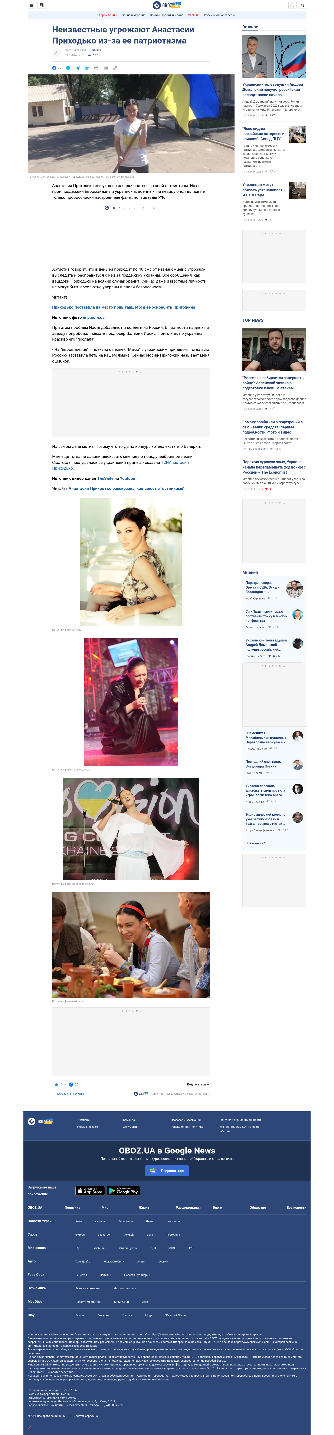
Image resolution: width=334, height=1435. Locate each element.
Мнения (250, 572)
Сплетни (96, 50)
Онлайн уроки (128, 1248)
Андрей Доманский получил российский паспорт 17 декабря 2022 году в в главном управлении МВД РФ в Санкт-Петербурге (272, 105)
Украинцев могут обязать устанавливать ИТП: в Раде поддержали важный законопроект (263, 190)
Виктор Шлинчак (256, 627)
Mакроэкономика (125, 1288)
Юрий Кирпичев (255, 598)
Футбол (80, 1234)
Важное (250, 26)
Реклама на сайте (87, 1126)
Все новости (296, 1208)
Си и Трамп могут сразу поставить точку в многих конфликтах (266, 616)
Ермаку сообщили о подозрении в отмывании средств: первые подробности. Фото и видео (272, 427)
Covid (145, 1301)
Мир (105, 1208)
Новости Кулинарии (137, 1275)
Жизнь (144, 1208)
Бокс (150, 1234)
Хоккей (129, 1234)
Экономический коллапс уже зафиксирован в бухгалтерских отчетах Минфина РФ (265, 819)
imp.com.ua (94, 317)
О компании (83, 1120)
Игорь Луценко (255, 801)
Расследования (188, 1208)
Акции (141, 1261)
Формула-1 (173, 1234)
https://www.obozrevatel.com (168, 1334)
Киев (78, 1221)
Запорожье (125, 1221)
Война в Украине (133, 15)
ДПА (153, 1248)
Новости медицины (88, 1301)
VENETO (193, 15)
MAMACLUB (121, 1301)
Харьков (100, 1221)
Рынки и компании (88, 1288)
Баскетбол (104, 1234)
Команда (129, 1120)
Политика (72, 1208)
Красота (127, 1315)
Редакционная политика (70, 1093)
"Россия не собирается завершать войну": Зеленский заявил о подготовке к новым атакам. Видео (273, 383)
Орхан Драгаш (254, 773)
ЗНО (172, 1248)
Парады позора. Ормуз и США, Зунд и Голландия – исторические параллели (262, 587)
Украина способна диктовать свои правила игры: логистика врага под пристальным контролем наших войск (265, 791)
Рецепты (81, 1275)
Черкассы (173, 1221)
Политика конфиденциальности (240, 1120)
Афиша (80, 1315)
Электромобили (113, 1261)
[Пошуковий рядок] (302, 5)
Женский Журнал (176, 1315)
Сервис (163, 1261)
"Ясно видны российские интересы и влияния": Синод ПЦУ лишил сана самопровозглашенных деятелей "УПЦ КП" (263, 134)
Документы (130, 1126)
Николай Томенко (256, 748)
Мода (148, 1315)
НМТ (191, 1248)
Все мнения (254, 843)
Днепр (150, 1221)
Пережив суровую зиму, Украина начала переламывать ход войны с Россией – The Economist (274, 467)
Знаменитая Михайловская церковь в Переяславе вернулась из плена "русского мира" (266, 738)
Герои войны (108, 15)
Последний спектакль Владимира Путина (263, 764)
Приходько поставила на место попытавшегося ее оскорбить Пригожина (123, 307)
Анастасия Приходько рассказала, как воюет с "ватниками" (126, 488)
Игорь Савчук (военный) (260, 830)
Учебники (100, 1248)
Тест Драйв (82, 1261)
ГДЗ (78, 1248)
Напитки (105, 1275)
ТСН (165, 462)
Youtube (127, 478)
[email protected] (77, 1405)
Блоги (217, 1208)
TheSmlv (105, 478)
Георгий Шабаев (255, 656)
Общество (258, 1208)
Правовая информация (186, 1120)
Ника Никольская (75, 50)
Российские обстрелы (219, 15)
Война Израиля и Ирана (166, 15)
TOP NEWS (252, 320)
